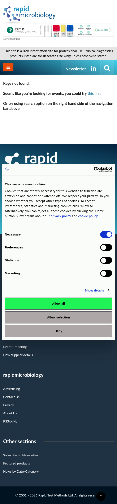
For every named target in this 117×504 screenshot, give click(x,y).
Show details (94, 290)
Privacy (8, 405)
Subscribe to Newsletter (20, 455)
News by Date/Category (21, 471)
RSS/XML (10, 421)
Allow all (58, 303)
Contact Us (11, 397)
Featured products (16, 463)
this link (94, 93)
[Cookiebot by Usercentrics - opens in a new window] (93, 169)
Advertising (11, 389)
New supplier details (18, 355)
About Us (10, 413)
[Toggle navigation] (8, 67)
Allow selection (58, 317)
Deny (58, 331)
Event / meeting (15, 347)
